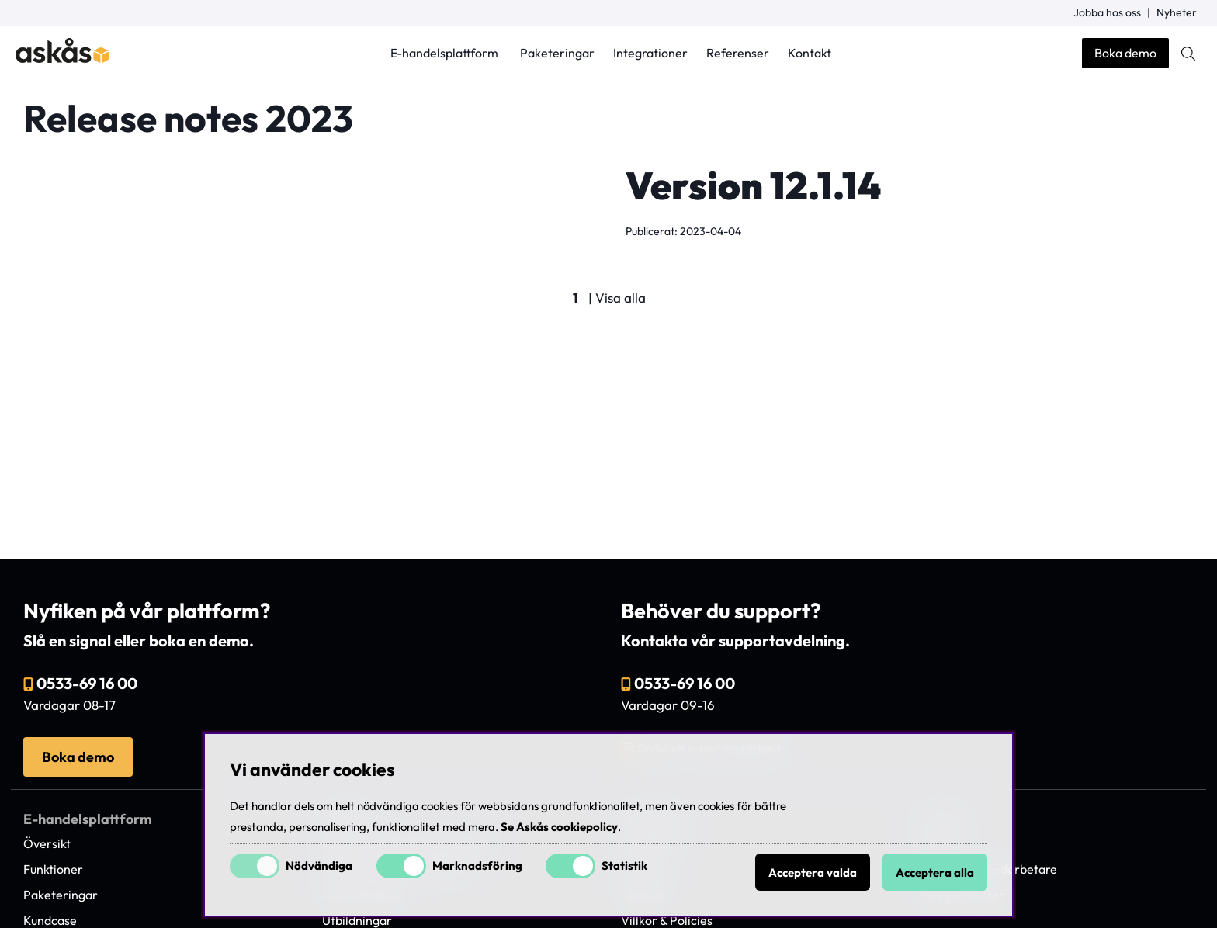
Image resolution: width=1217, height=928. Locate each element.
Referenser (737, 53)
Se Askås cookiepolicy (559, 826)
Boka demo (1125, 53)
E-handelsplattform (444, 53)
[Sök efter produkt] (1188, 53)
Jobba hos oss (1107, 12)
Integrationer (650, 53)
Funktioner (53, 869)
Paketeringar (557, 53)
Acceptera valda (812, 872)
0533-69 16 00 (86, 683)
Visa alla (620, 297)
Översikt (47, 843)
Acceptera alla (935, 872)
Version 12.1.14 (753, 185)
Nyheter (1176, 12)
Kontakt (809, 53)
